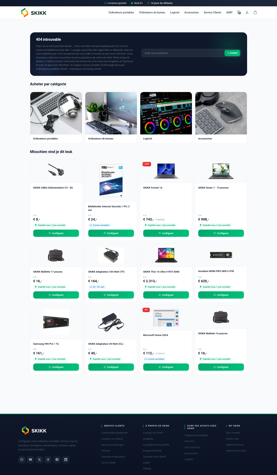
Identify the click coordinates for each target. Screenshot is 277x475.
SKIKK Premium (235, 444)
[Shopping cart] (255, 12)
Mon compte (233, 432)
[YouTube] (30, 459)
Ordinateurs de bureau (152, 12)
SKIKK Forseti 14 (152, 187)
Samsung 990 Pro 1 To (46, 343)
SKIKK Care (232, 438)
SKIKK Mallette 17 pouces (48, 271)
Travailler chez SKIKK (154, 456)
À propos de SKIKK (153, 432)
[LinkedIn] (65, 459)
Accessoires (191, 12)
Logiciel (174, 12)
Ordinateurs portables (121, 12)
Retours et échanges (112, 444)
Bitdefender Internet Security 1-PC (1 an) (109, 208)
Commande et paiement (114, 432)
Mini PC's (190, 441)
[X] (39, 459)
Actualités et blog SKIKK (156, 444)
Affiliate (147, 468)
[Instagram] (21, 459)
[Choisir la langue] (239, 12)
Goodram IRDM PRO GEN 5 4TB (216, 271)
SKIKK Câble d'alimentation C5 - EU (53, 187)
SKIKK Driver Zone (236, 450)
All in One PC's (192, 447)
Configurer (56, 233)
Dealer (146, 462)
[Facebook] (57, 459)
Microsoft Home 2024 (155, 335)
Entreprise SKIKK (152, 450)
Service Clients (212, 12)
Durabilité (148, 438)
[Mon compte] (247, 12)
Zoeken (232, 52)
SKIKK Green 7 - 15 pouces (213, 187)
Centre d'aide (108, 462)
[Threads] (48, 459)
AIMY (229, 12)
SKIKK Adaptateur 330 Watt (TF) (106, 271)
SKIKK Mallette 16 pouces (213, 333)
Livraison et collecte (112, 438)
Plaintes (105, 450)
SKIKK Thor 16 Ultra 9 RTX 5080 (161, 271)
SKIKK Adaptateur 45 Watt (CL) (105, 343)
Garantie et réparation (113, 456)
